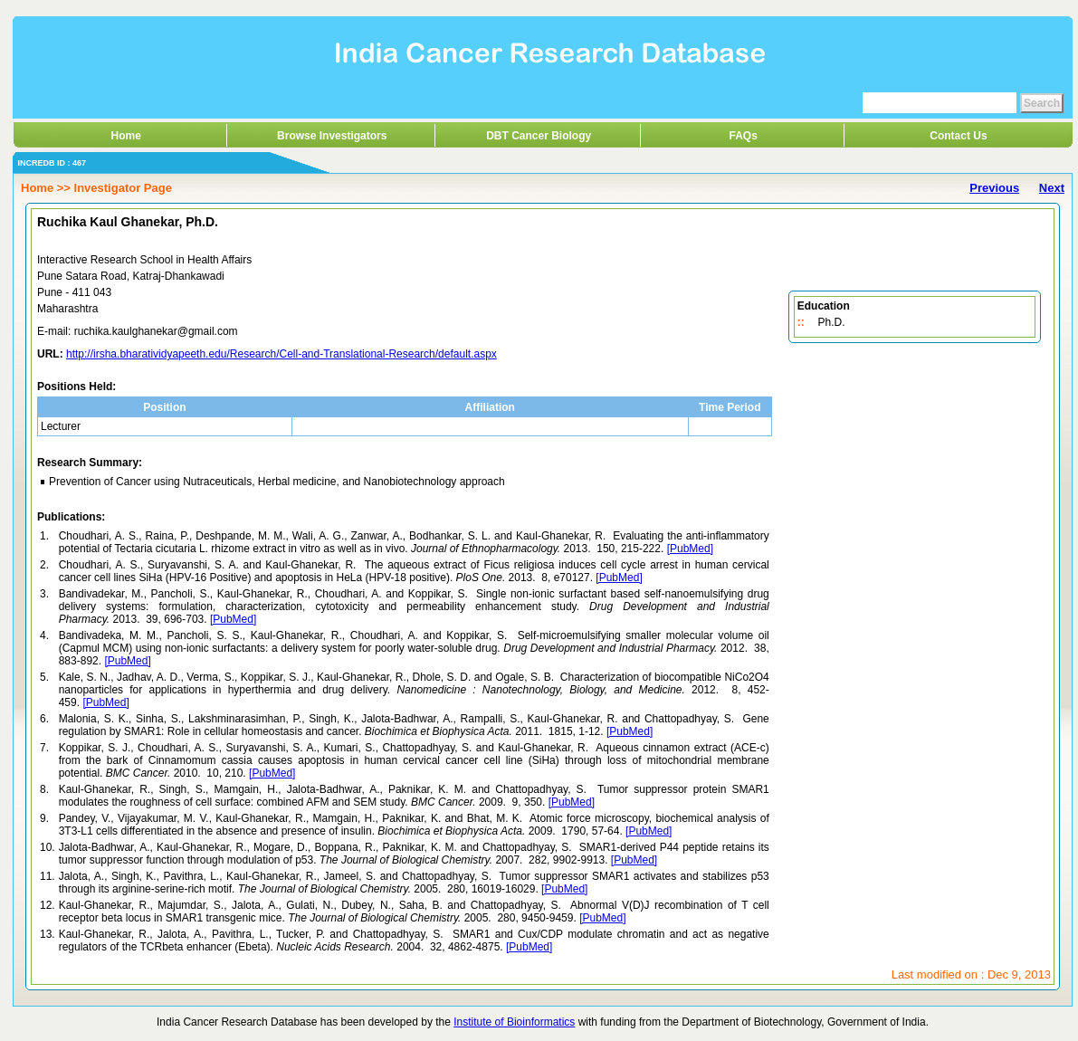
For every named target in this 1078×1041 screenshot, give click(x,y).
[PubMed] (690, 548)
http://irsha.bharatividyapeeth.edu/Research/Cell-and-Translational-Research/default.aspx (281, 354)
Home (126, 135)
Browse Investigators (331, 135)
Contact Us (958, 135)
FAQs (744, 135)
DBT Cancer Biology (538, 135)
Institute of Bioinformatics (514, 1022)
